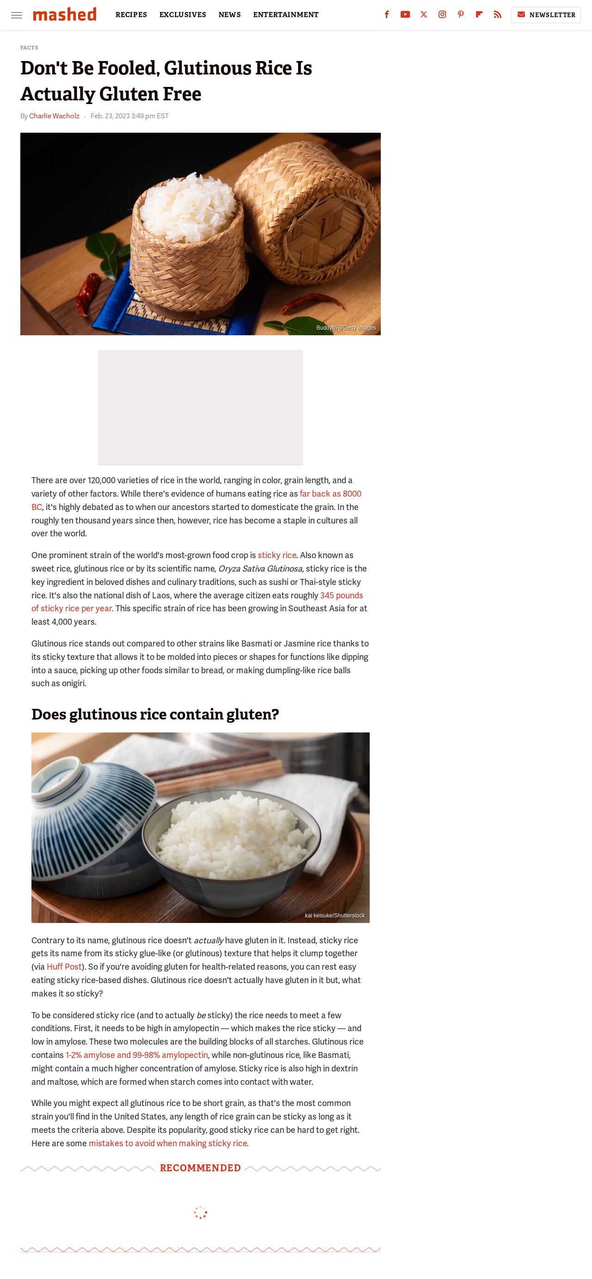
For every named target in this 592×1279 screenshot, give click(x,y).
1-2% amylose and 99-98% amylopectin (137, 1055)
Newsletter (546, 15)
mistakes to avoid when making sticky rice (168, 1143)
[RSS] (497, 16)
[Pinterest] (460, 16)
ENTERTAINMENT (286, 14)
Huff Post (64, 966)
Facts (29, 47)
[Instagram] (442, 16)
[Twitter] (423, 16)
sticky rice (277, 555)
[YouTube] (405, 16)
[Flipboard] (479, 16)
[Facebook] (386, 16)
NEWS (230, 14)
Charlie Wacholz (54, 116)
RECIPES (131, 14)
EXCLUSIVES (183, 14)
